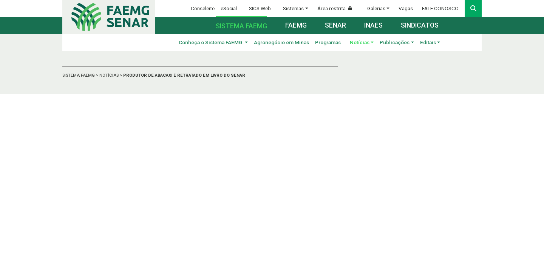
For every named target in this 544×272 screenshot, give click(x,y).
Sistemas (293, 8)
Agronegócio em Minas (281, 42)
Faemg (296, 25)
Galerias (376, 8)
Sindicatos (420, 25)
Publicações (395, 42)
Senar (335, 25)
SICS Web (260, 8)
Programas (328, 42)
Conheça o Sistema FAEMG (211, 42)
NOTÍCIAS (109, 75)
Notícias (359, 42)
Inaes (373, 25)
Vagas (406, 8)
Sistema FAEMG (241, 26)
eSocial (229, 8)
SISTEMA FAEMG (79, 75)
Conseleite (203, 8)
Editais (428, 42)
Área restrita (337, 8)
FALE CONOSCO (440, 8)
